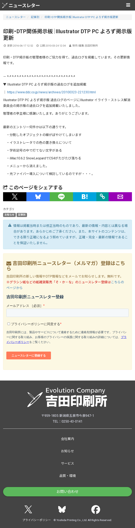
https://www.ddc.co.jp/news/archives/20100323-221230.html (51, 92)
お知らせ (9, 215)
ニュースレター (21, 5)
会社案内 (67, 439)
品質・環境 (67, 476)
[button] (14, 196)
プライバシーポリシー (36, 520)
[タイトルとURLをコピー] (102, 196)
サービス (67, 463)
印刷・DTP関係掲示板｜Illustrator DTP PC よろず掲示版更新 (81, 17)
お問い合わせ (67, 491)
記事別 (35, 17)
